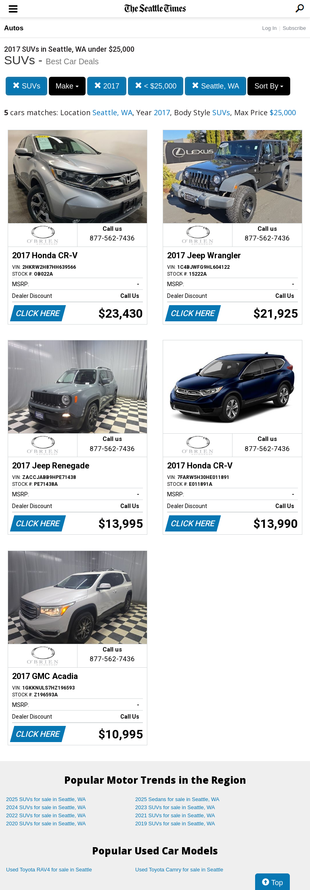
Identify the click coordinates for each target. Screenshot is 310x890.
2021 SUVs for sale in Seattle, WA (175, 815)
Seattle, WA (215, 86)
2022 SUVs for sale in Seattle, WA (46, 815)
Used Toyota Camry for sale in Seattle (179, 870)
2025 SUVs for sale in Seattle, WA (46, 799)
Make (67, 86)
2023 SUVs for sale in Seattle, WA (175, 807)
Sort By (268, 86)
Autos (13, 28)
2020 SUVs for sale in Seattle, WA (46, 823)
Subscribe (294, 28)
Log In (269, 28)
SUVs (26, 86)
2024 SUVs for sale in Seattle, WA (46, 807)
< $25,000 (156, 86)
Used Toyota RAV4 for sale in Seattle (49, 870)
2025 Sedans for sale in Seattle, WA (177, 799)
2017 (106, 86)
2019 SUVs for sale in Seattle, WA (175, 823)
